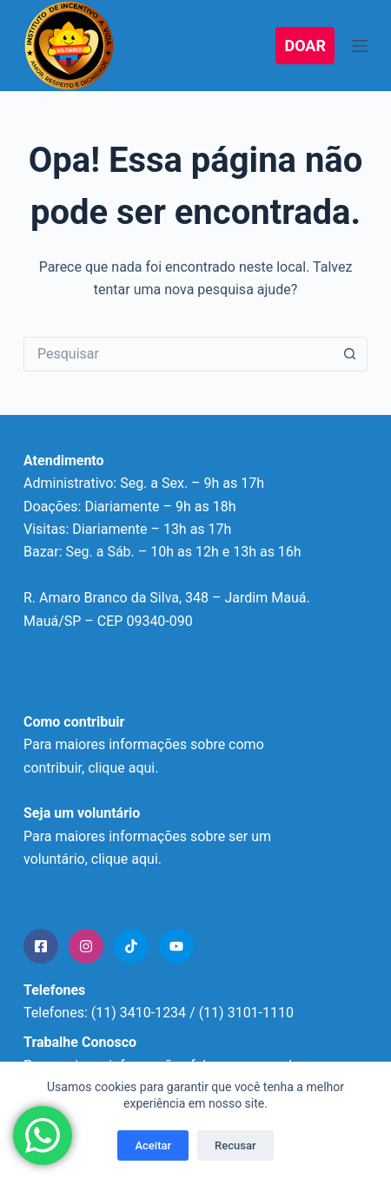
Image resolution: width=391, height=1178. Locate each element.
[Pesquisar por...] (178, 354)
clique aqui (124, 859)
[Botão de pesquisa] (350, 354)
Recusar (235, 1145)
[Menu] (360, 46)
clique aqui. (123, 768)
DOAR (305, 45)
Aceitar (153, 1145)
